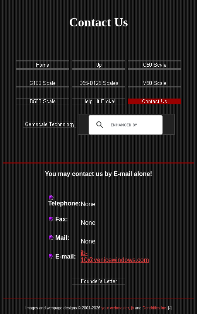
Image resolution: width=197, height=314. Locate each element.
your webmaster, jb (117, 308)
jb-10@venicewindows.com (115, 256)
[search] (124, 124)
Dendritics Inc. (154, 308)
